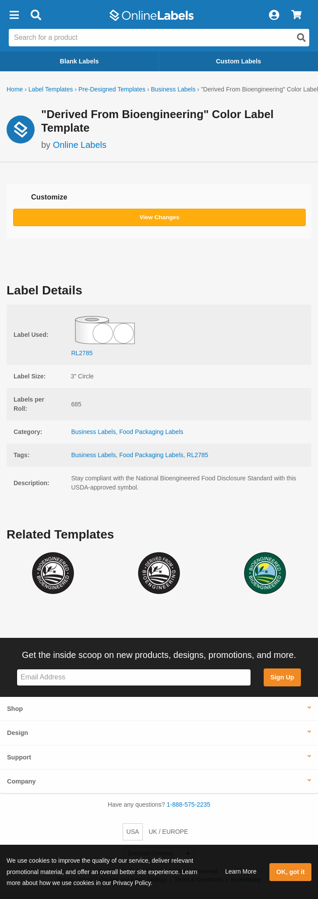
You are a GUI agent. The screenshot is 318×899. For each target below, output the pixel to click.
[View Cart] (296, 15)
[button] (14, 15)
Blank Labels (79, 61)
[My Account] (274, 15)
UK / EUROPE (168, 831)
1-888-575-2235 (189, 804)
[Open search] (301, 37)
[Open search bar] (36, 15)
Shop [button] (15, 708)
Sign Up (282, 677)
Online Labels (79, 145)
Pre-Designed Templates (111, 89)
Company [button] (21, 781)
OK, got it (290, 871)
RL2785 (197, 454)
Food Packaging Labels (151, 431)
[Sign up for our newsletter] (134, 677)
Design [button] (17, 732)
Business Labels (173, 89)
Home (15, 89)
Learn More (241, 871)
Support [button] (19, 757)
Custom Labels (238, 61)
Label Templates (50, 89)
